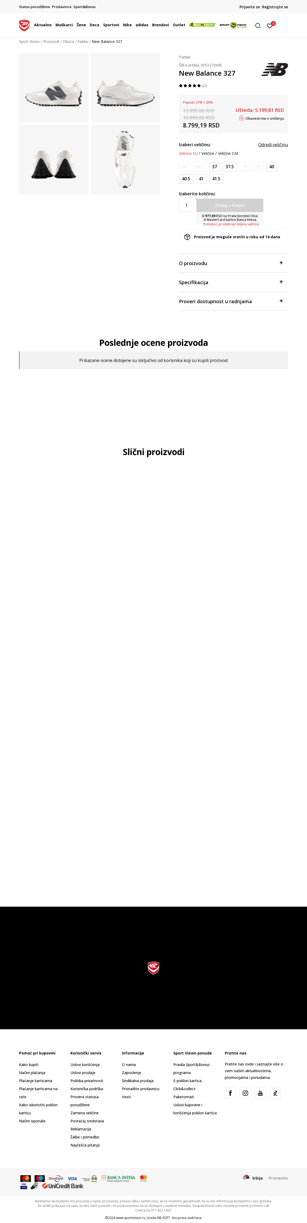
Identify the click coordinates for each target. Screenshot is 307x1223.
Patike (82, 41)
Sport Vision (29, 41)
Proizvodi (51, 41)
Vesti (126, 1096)
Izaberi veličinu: (195, 144)
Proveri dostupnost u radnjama (231, 301)
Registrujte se (275, 6)
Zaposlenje (131, 1072)
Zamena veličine (84, 1112)
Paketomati (183, 1096)
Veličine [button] (207, 153)
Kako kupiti (28, 1064)
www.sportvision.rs (130, 1217)
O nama (129, 1064)
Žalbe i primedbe (84, 1137)
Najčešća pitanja (85, 1145)
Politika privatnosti (86, 1080)
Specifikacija (231, 281)
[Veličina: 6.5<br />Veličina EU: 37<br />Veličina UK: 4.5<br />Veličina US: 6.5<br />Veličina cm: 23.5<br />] (214, 166)
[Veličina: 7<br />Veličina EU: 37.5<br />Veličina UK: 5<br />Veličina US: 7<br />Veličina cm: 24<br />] (230, 166)
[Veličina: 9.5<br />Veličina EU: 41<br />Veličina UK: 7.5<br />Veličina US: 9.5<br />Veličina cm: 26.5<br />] (201, 179)
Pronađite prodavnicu (140, 1088)
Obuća (68, 41)
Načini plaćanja (32, 1072)
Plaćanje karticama (35, 1080)
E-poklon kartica (187, 1080)
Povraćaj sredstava (87, 1120)
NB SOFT (163, 1217)
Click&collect (184, 1088)
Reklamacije (80, 1129)
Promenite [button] (278, 1178)
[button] (260, 25)
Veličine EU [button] (188, 153)
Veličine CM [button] (228, 153)
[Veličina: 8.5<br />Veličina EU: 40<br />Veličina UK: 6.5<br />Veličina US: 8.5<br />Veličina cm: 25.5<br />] (271, 166)
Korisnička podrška (86, 1088)
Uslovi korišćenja (85, 1064)
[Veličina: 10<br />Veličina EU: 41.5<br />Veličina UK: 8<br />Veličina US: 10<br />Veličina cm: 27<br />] (216, 179)
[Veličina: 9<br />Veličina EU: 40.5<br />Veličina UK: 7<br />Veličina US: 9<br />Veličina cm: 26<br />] (186, 179)
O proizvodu (231, 262)
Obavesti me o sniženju (265, 118)
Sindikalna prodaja (138, 1080)
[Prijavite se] (270, 25)
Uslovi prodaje (82, 1072)
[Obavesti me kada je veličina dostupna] (184, 166)
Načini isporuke (32, 1120)
